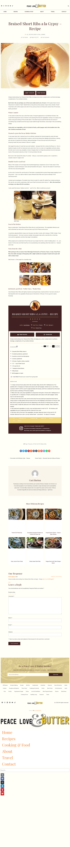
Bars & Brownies (58, 685)
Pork (5, 691)
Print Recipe (41, 93)
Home (5, 11)
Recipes (16, 11)
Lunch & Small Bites (35, 691)
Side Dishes (63, 691)
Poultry (10, 691)
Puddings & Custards (34, 688)
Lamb (66, 688)
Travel (53, 11)
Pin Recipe (48, 334)
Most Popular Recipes (47, 691)
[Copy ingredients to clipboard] (17, 346)
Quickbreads (35, 685)
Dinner (43, 34)
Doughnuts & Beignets (14, 688)
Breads (21, 685)
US (45, 346)
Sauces (56, 691)
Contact (9, 763)
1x (53, 346)
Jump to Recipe (29, 93)
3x (58, 346)
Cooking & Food (29, 11)
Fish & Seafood (58, 688)
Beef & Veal (37, 34)
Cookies (4, 688)
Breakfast (43, 685)
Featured (42, 694)
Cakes (65, 685)
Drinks (27, 691)
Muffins (28, 685)
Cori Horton (27, 325)
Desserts (50, 685)
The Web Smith (38, 710)
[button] (68, 6)
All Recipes (30, 34)
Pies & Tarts (24, 688)
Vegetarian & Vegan (18, 691)
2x (56, 346)
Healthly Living (33, 694)
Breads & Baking (14, 685)
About (42, 11)
